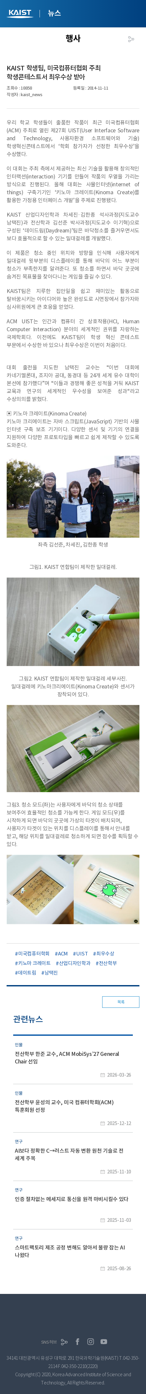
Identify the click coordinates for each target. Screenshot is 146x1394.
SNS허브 (49, 1342)
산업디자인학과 (75, 963)
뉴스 (54, 13)
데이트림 (27, 973)
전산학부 (108, 963)
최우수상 (105, 954)
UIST (82, 954)
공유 (131, 39)
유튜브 (104, 1341)
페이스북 (77, 1341)
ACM (63, 954)
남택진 (51, 973)
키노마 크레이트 (34, 963)
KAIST (21, 14)
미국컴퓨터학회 (34, 954)
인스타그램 (90, 1341)
